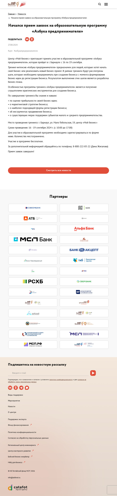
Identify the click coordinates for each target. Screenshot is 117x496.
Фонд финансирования (18, 425)
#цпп (10, 51)
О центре (12, 412)
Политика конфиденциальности (22, 432)
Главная (11, 14)
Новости (22, 14)
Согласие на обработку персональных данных (28, 438)
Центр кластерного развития (19, 451)
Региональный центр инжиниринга (22, 445)
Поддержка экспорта (17, 419)
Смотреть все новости (58, 170)
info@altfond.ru (14, 477)
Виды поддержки (15, 395)
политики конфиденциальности (61, 379)
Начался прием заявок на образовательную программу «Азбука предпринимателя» (49, 18)
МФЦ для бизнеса (15, 462)
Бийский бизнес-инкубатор (18, 456)
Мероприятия (14, 400)
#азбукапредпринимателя (26, 51)
